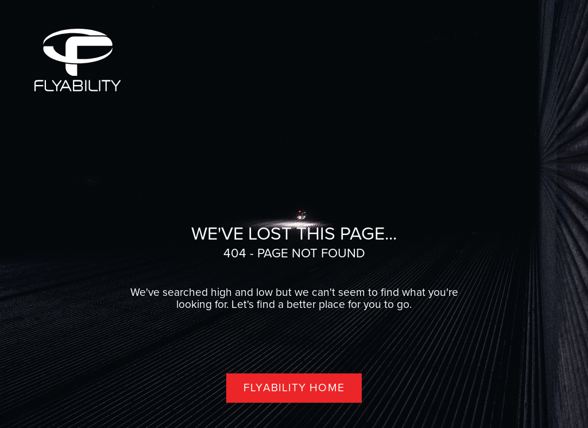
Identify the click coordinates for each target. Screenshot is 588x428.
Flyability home (294, 387)
